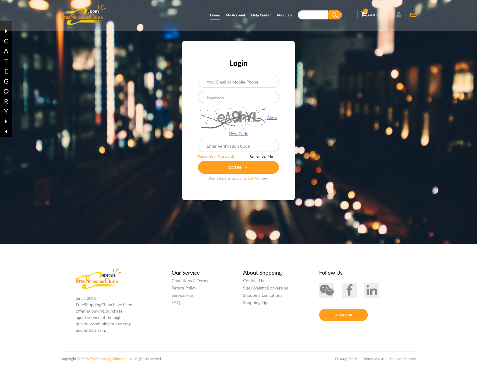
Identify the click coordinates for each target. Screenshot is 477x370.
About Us (284, 15)
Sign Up (253, 179)
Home (215, 15)
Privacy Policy (346, 360)
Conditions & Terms (190, 282)
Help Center (261, 15)
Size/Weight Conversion (265, 289)
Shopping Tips (256, 304)
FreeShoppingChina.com (108, 360)
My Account (235, 15)
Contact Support (403, 360)
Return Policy (184, 289)
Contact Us (253, 282)
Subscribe (343, 318)
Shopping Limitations (262, 297)
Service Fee (182, 297)
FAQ (176, 304)
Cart (369, 13)
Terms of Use (373, 360)
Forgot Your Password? (218, 157)
